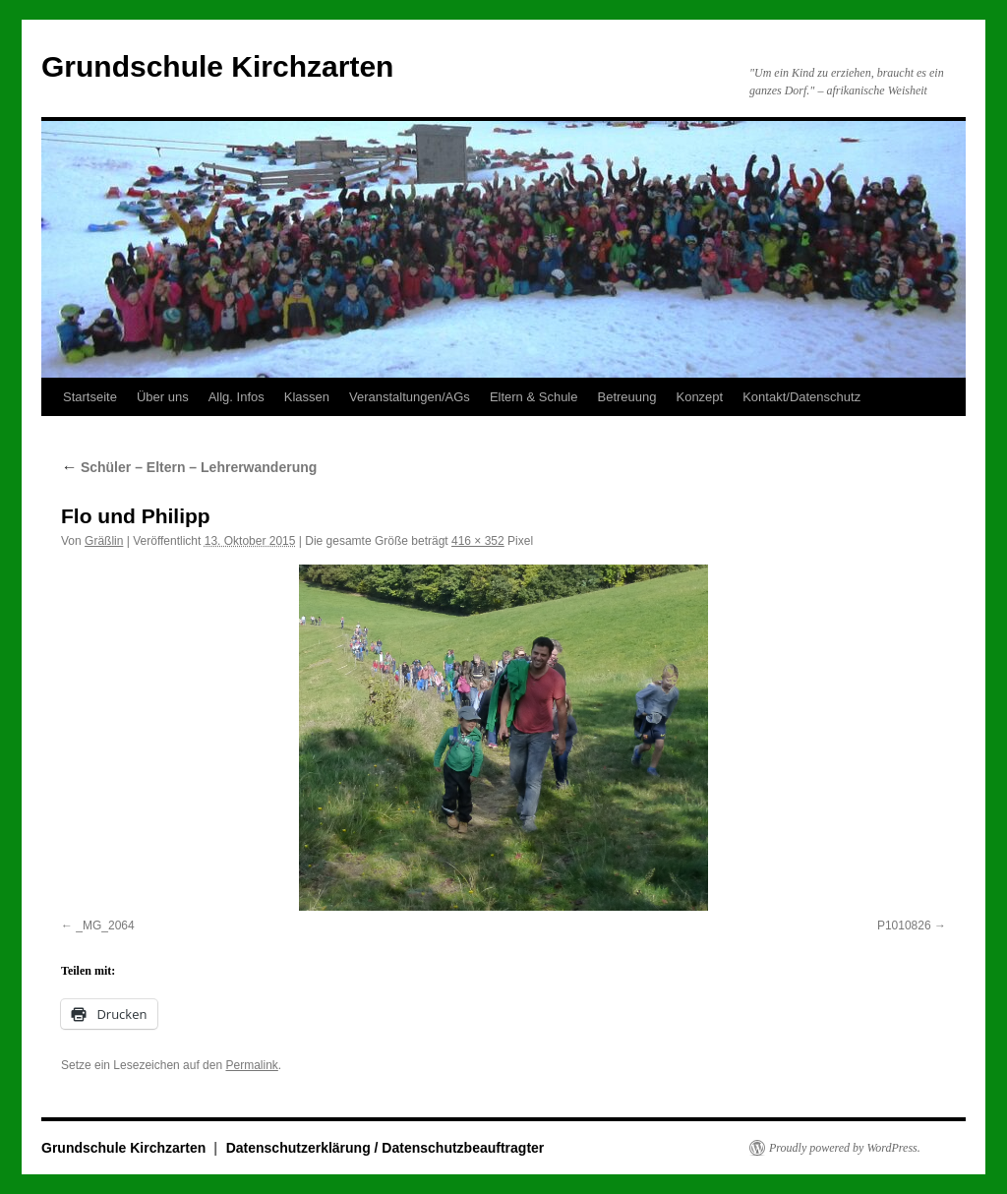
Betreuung (626, 396)
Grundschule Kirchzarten (217, 66)
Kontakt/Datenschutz (801, 396)
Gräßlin (104, 541)
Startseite (90, 396)
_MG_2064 (105, 925)
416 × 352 (477, 541)
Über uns (163, 396)
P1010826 (904, 925)
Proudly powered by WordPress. (844, 1148)
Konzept (699, 396)
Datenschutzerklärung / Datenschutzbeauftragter (385, 1148)
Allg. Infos (236, 396)
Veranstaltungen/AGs (409, 396)
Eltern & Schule (534, 396)
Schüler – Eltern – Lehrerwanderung (189, 467)
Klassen (306, 396)
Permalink (251, 1065)
